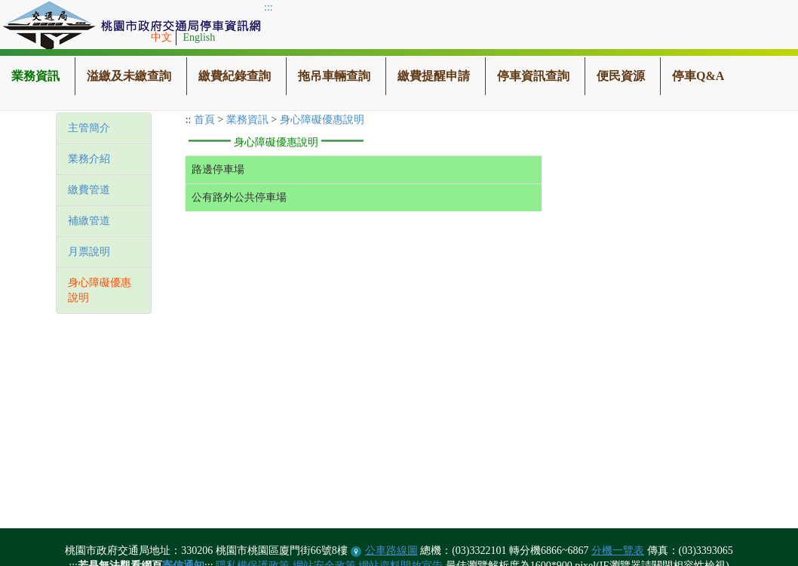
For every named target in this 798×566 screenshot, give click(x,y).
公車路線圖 (391, 550)
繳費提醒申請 (433, 75)
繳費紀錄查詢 (234, 75)
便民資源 (621, 75)
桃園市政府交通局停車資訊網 (132, 26)
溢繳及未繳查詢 (129, 75)
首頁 (204, 119)
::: (268, 7)
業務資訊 (35, 75)
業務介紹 (89, 159)
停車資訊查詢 (533, 75)
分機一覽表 (617, 550)
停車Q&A (698, 75)
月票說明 (89, 251)
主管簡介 (89, 128)
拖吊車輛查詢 (334, 75)
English (199, 37)
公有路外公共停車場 (239, 197)
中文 (161, 37)
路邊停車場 (218, 169)
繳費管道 (89, 189)
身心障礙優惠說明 (322, 119)
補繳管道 (89, 220)
